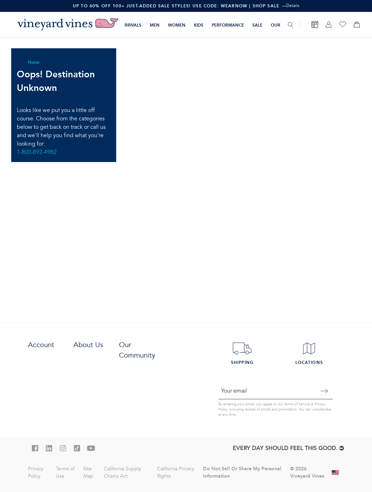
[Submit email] (324, 390)
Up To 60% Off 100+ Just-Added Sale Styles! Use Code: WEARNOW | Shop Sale (176, 5)
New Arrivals (125, 25)
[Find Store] (314, 24)
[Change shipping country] (335, 472)
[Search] (290, 25)
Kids (198, 25)
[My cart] (356, 24)
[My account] (328, 24)
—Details (290, 5)
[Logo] (68, 24)
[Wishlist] (342, 24)
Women (176, 25)
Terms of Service (297, 404)
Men (155, 25)
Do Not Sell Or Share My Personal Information (242, 472)
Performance (228, 25)
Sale (257, 25)
